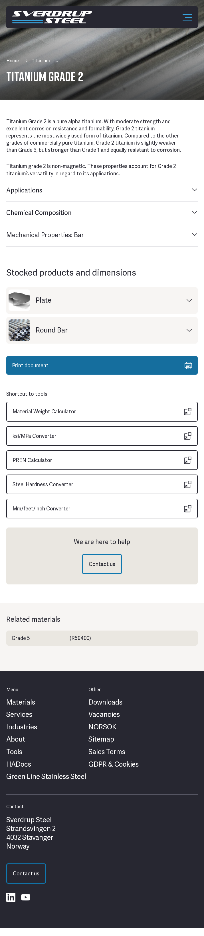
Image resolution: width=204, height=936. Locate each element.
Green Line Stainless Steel (46, 777)
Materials (20, 702)
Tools (14, 752)
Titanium (41, 61)
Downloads (105, 702)
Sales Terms (106, 752)
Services (19, 715)
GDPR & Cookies (113, 764)
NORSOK (102, 727)
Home (12, 61)
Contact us (102, 564)
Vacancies (104, 715)
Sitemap (101, 739)
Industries (21, 727)
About (15, 739)
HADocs (18, 764)
